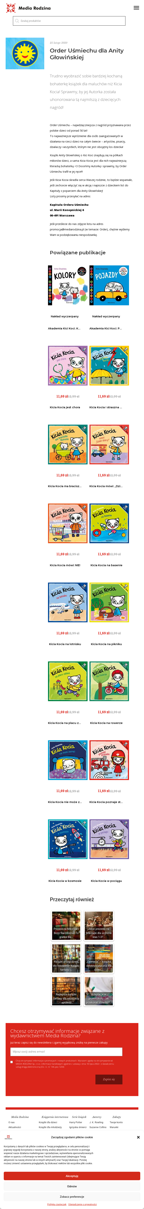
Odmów (72, 1186)
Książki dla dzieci (48, 1122)
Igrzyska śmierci (77, 1127)
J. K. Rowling (96, 1122)
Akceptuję (72, 1176)
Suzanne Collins (97, 1127)
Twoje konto (116, 1122)
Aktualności (14, 1127)
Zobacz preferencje (72, 1196)
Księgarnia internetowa (55, 1117)
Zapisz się (109, 1079)
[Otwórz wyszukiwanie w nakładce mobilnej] (69, 21)
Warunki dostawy (114, 1130)
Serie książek (79, 1117)
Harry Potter (75, 1122)
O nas (11, 1122)
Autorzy (96, 1117)
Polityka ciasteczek (56, 1204)
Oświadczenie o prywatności (82, 1204)
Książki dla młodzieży (50, 1127)
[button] (138, 1137)
